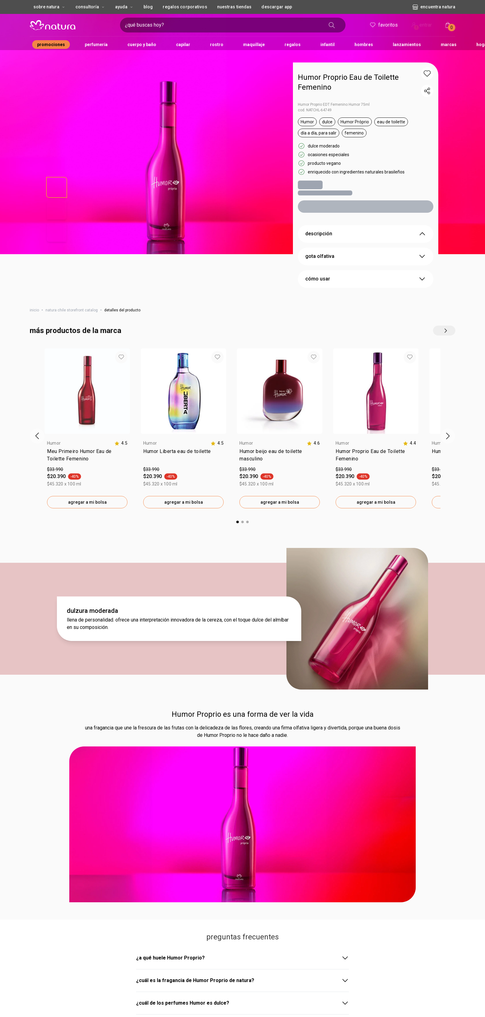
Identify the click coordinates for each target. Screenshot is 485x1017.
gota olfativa (365, 246)
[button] (427, 73)
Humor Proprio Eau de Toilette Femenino (348, 77)
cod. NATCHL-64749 (315, 100)
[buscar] (334, 25)
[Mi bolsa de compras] (447, 25)
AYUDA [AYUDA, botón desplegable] (124, 6)
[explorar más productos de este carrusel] (444, 321)
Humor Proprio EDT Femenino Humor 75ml (334, 94)
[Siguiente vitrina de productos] (447, 344)
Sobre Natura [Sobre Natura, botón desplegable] (49, 6)
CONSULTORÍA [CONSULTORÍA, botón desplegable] (90, 6)
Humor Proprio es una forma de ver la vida (243, 542)
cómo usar (365, 269)
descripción (365, 224)
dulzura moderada (92, 438)
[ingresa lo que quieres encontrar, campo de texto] (181, 25)
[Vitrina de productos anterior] (37, 344)
